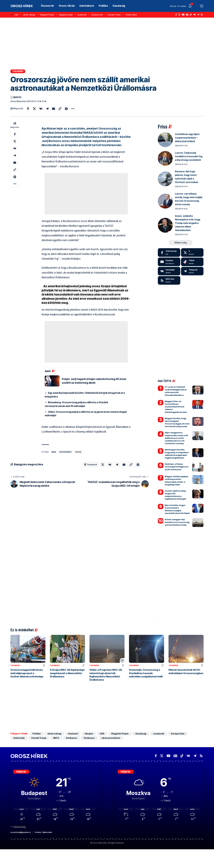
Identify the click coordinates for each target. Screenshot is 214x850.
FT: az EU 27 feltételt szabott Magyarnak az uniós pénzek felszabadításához (176, 391)
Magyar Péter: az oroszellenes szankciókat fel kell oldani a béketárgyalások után (176, 406)
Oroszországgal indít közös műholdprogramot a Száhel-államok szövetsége (26, 673)
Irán (16, 14)
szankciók (82, 14)
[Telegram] (198, 14)
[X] (179, 14)
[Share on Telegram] (47, 109)
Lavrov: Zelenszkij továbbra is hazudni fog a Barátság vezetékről (188, 156)
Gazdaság (140, 733)
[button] (196, 6)
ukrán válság (29, 14)
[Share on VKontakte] (41, 109)
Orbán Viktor (131, 14)
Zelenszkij (18, 738)
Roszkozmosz (65, 452)
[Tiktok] (192, 262)
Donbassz (71, 738)
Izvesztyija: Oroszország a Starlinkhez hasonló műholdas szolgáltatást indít (146, 673)
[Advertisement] (107, 43)
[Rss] (202, 14)
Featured (73, 733)
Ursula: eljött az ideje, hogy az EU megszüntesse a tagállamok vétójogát (176, 495)
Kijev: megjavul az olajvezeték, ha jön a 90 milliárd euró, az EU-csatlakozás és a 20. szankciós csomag (176, 438)
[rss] (169, 280)
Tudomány (17, 71)
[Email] (53, 109)
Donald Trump (114, 14)
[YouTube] (183, 14)
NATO (56, 738)
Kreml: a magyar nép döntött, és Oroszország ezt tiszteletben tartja (177, 522)
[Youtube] (169, 262)
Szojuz (78, 452)
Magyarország (66, 14)
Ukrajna (89, 733)
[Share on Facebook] (28, 109)
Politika (37, 733)
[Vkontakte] (194, 14)
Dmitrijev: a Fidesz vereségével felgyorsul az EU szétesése (176, 466)
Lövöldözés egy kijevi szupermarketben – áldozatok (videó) (187, 138)
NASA (54, 452)
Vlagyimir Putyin (47, 14)
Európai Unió (97, 14)
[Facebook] (176, 14)
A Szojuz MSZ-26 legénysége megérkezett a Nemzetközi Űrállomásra (67, 673)
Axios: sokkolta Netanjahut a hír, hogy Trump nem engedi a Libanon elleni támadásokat (187, 223)
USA (102, 733)
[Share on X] (34, 109)
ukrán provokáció (111, 738)
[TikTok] (190, 14)
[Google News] (187, 14)
